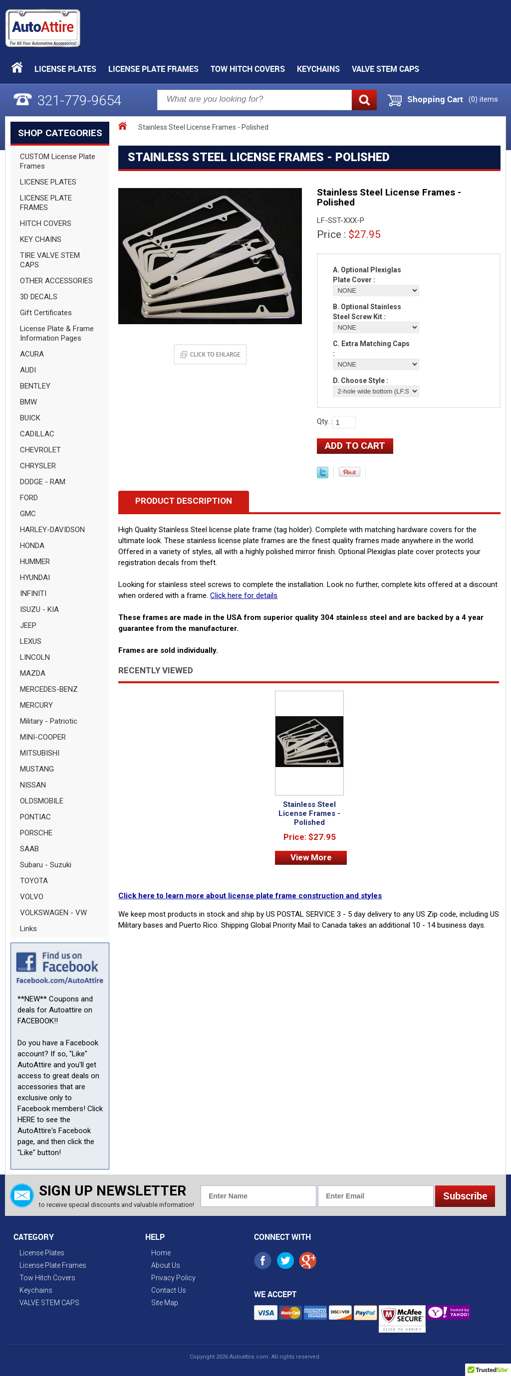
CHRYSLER (38, 465)
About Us (165, 1265)
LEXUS (30, 641)
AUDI (28, 370)
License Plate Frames (153, 68)
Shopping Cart (435, 99)
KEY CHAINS (40, 239)
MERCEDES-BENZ (49, 689)
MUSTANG (37, 769)
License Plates (65, 68)
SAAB (29, 848)
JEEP (28, 625)
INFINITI (33, 593)
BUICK (30, 417)
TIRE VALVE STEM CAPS (50, 260)
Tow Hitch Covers (248, 68)
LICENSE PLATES (48, 182)
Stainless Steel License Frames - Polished (309, 813)
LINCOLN (35, 657)
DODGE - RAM (42, 481)
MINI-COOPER (43, 737)
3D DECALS (38, 296)
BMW (28, 401)
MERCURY (36, 705)
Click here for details (243, 595)
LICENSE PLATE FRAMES (46, 203)
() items (483, 99)
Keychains (318, 68)
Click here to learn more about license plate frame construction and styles (250, 895)
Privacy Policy (173, 1278)
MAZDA (32, 673)
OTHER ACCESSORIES (56, 280)
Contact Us (168, 1290)
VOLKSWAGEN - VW (53, 912)
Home (161, 1253)
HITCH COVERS (45, 223)
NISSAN (33, 785)
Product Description (183, 501)
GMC (28, 513)
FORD (29, 497)
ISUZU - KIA (39, 609)
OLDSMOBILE (41, 800)
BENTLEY (35, 386)
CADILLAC (37, 433)
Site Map (164, 1303)
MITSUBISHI (39, 753)
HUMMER (35, 561)
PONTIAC (35, 816)
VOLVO (31, 896)
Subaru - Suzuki (45, 864)
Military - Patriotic (48, 721)
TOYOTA (34, 880)
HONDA (32, 545)
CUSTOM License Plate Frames (57, 161)
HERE (26, 1119)
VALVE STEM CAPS (385, 68)
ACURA (32, 354)
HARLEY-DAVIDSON (52, 529)
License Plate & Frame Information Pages (57, 333)
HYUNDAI (35, 577)
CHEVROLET (40, 449)
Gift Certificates (46, 312)
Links (28, 928)
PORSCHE (36, 832)
